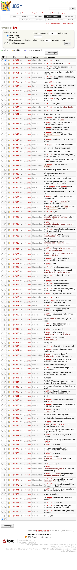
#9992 (55, 439)
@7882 (16, 450)
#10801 (48, 418)
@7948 (16, 131)
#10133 (63, 439)
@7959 (16, 83)
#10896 (48, 340)
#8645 (49, 334)
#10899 (48, 324)
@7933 (16, 203)
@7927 (16, 237)
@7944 (16, 152)
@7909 (16, 325)
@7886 (16, 432)
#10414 (49, 241)
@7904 (16, 349)
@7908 (16, 330)
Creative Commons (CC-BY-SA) (37, 567)
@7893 (16, 400)
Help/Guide (36, 13)
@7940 (16, 170)
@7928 (16, 231)
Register (54, 13)
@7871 (16, 506)
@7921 (16, 271)
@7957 (16, 92)
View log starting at (45, 33)
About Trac (45, 13)
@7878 (16, 468)
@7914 (16, 303)
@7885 (16, 436)
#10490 (48, 348)
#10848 (49, 528)
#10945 (48, 136)
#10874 (48, 483)
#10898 (49, 293)
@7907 (16, 335)
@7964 (16, 60)
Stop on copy (13, 35)
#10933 (48, 126)
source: (6, 27)
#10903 (49, 284)
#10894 (52, 311)
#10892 (48, 289)
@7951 (16, 117)
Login (17, 13)
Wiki (15, 16)
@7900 (16, 367)
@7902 (16, 358)
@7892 (16, 405)
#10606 (48, 449)
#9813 (49, 316)
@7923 (16, 262)
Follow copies (13, 38)
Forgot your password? (67, 13)
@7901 (16, 362)
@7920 (16, 275)
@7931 (16, 213)
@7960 (16, 78)
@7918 (16, 285)
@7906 (16, 340)
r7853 (50, 415)
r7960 (68, 64)
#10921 (48, 272)
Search (70, 20)
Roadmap (39, 20)
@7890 (16, 413)
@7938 (16, 179)
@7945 (16, 148)
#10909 (49, 275)
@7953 (16, 109)
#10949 (48, 164)
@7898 (16, 377)
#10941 (48, 212)
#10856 (52, 86)
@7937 (16, 184)
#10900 (49, 218)
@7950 (16, 122)
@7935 (16, 193)
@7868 (16, 520)
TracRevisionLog (42, 548)
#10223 (48, 372)
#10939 (48, 131)
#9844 (49, 436)
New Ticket (26, 20)
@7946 (16, 143)
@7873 (16, 496)
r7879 (47, 456)
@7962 (16, 68)
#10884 (48, 413)
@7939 (16, 175)
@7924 (16, 256)
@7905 (16, 344)
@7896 (16, 386)
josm (16, 27)
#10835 (49, 60)
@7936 (16, 188)
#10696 (49, 358)
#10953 (48, 143)
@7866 (16, 529)
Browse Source (52, 16)
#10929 (48, 255)
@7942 (16, 160)
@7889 (16, 418)
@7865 (16, 533)
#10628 (48, 404)
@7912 (16, 311)
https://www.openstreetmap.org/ (63, 565)
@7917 (16, 289)
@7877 (16, 474)
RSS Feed (32, 555)
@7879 (16, 464)
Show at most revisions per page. (49, 40)
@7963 (16, 64)
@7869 (16, 515)
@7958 (16, 87)
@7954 (16, 105)
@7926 (16, 243)
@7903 (16, 354)
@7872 (16, 501)
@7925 (16, 250)
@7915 (16, 299)
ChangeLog (46, 555)
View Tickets (68, 16)
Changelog (38, 16)
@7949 (16, 127)
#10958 (50, 100)
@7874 (16, 491)
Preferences (26, 13)
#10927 (48, 202)
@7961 (16, 73)
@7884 (16, 440)
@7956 (16, 96)
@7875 (16, 485)
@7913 (16, 307)
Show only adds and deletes (18, 40)
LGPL (68, 569)
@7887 (16, 428)
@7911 (16, 316)
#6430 (48, 444)
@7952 (16, 113)
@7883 (16, 445)
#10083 (48, 423)
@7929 (16, 223)
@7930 (16, 218)
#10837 (48, 460)
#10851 (49, 495)
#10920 (52, 192)
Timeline (25, 16)
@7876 (16, 479)
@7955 (16, 101)
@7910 (16, 320)
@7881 (16, 455)
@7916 (16, 294)
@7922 (16, 267)
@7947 (16, 137)
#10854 (49, 106)
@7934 (16, 198)
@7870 (16, 511)
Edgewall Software (28, 560)
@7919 (16, 280)
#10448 (49, 514)
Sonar (60, 20)
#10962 (51, 83)
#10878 (48, 506)
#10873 (48, 490)
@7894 (16, 395)
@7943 (16, 156)
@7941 (16, 165)
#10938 (49, 207)
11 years (27, 60)
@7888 (16, 423)
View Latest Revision (53, 24)
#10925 (48, 261)
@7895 (16, 390)
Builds (50, 20)
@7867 (16, 524)
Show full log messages (15, 43)
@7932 (16, 208)
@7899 (16, 372)
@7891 (16, 409)
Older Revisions (68, 24)
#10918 (48, 266)
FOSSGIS (45, 563)
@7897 (16, 381)
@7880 (16, 459)
